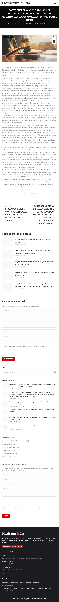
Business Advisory (10, 444)
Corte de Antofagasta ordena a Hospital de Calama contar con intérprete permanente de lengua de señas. (33, 418)
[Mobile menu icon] (55, 3)
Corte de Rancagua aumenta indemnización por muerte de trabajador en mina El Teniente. (34, 252)
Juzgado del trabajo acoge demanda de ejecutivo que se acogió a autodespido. (34, 263)
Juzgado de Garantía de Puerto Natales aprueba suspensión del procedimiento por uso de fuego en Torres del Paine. (35, 285)
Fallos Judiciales (8, 37)
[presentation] (15, 352)
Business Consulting (10, 457)
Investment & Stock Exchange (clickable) (16, 441)
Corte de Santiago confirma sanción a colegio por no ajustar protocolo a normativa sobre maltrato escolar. (32, 403)
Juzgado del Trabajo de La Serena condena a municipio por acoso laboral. (34, 274)
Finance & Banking (10, 450)
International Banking (10, 453)
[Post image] (7, 243)
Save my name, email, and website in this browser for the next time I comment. (25, 346)
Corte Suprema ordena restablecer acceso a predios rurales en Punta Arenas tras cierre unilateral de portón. (32, 426)
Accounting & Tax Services (12, 447)
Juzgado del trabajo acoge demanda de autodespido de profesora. (33, 241)
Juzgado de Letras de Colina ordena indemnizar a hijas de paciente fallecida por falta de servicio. (33, 410)
